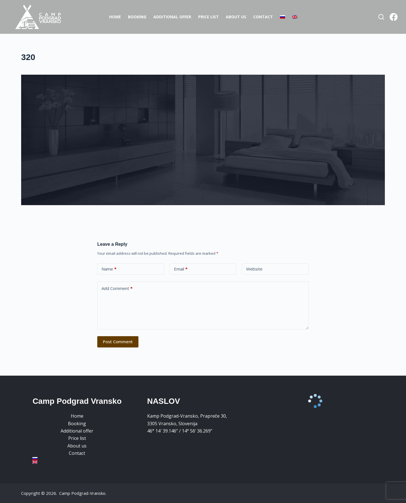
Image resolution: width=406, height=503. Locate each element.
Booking (137, 16)
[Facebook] (394, 17)
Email (180, 268)
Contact (263, 16)
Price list (208, 16)
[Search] (381, 17)
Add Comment (117, 288)
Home (115, 16)
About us (236, 16)
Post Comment (118, 341)
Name (109, 268)
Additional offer (172, 16)
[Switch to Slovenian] (282, 17)
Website (254, 269)
